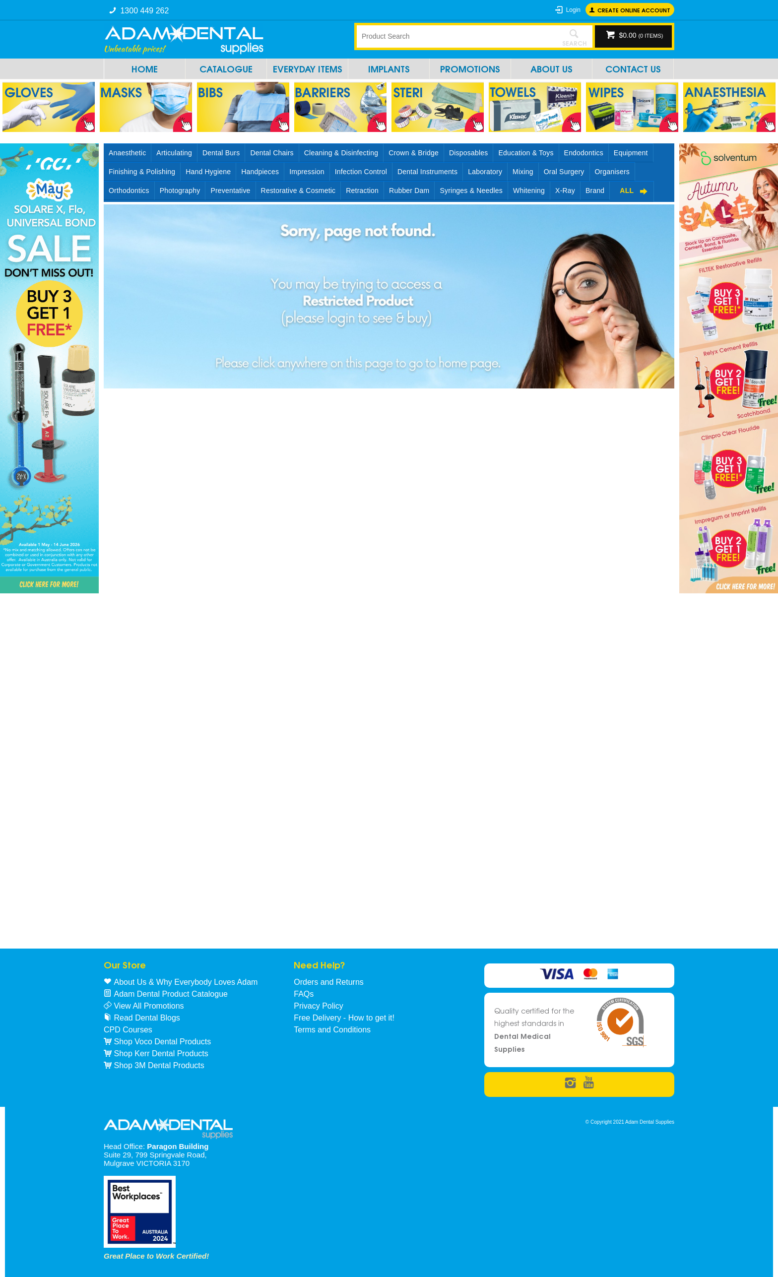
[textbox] (456, 36)
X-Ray (565, 190)
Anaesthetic (127, 153)
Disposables (468, 153)
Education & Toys (525, 153)
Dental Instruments (427, 172)
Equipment (631, 153)
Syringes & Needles (471, 190)
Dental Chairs (271, 153)
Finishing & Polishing (142, 172)
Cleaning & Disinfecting (341, 153)
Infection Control (361, 172)
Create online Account (633, 9)
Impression (306, 172)
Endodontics (583, 153)
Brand (594, 190)
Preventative (230, 190)
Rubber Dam (409, 190)
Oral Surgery (564, 172)
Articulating (174, 153)
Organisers (612, 172)
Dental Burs (221, 153)
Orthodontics (129, 190)
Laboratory (485, 172)
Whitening (529, 190)
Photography (180, 190)
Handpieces (260, 172)
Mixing (523, 172)
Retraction (362, 190)
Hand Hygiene (208, 172)
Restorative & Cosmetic (298, 190)
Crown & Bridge (414, 153)
